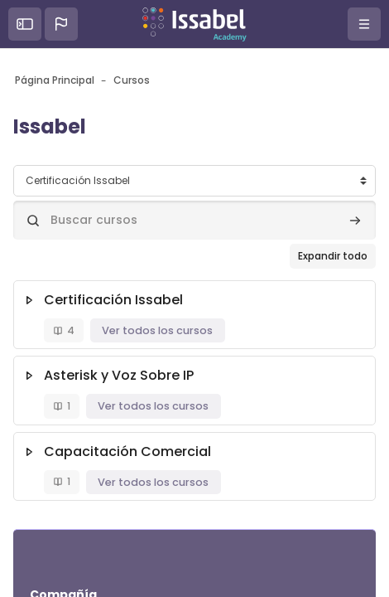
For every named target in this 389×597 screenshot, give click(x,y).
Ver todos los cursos (157, 330)
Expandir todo (332, 256)
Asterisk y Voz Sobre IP (119, 375)
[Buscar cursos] (194, 220)
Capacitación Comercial (127, 451)
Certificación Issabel (113, 299)
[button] (61, 24)
